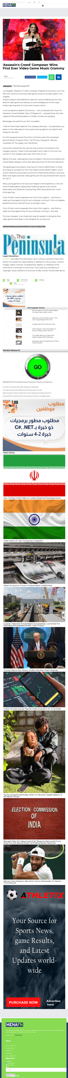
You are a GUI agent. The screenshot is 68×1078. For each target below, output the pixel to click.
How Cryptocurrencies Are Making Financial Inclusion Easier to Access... (23, 393)
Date (6, 79)
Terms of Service (11, 1045)
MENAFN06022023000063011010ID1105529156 (24, 230)
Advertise (9, 1053)
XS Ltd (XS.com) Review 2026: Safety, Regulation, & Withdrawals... (21, 390)
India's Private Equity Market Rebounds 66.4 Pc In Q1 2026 (32, 710)
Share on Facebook (30, 80)
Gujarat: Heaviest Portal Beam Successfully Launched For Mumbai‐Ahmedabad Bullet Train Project (31, 626)
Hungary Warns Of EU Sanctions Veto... (44, 327)
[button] (34, 2)
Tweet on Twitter (42, 80)
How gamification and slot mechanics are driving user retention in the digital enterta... (27, 399)
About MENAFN (11, 1055)
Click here (18, 1035)
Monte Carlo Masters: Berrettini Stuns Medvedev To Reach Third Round (32, 882)
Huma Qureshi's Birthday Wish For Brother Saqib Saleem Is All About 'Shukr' (34, 796)
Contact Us (9, 1050)
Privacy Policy (10, 1048)
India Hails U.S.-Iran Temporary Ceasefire (23, 543)
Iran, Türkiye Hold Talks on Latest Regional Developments (31, 501)
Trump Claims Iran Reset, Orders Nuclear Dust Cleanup (30, 671)
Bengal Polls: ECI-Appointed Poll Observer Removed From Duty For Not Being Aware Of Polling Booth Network (32, 842)
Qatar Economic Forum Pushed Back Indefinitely (27, 587)
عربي (29, 2)
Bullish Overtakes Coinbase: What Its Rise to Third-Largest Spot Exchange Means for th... (27, 396)
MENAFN (7, 89)
